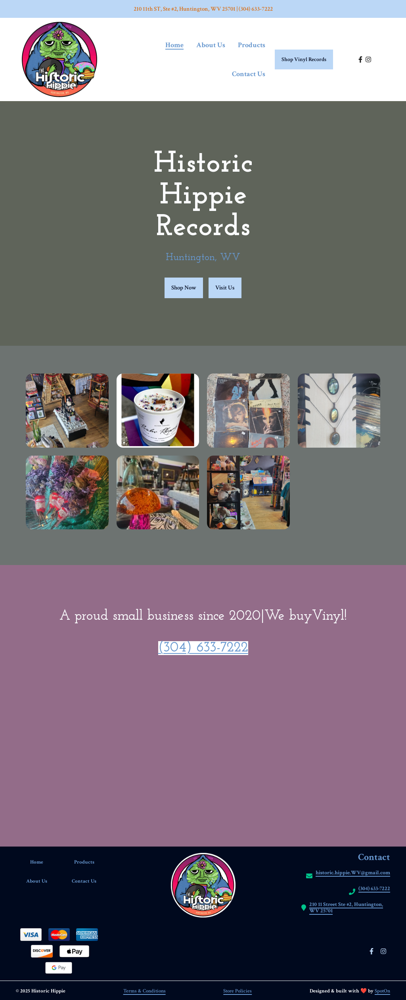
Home (41, 862)
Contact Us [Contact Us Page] (248, 74)
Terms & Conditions (144, 991)
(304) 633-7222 (203, 648)
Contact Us (88, 881)
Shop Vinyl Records (304, 59)
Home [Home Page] (174, 45)
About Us (41, 881)
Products (89, 862)
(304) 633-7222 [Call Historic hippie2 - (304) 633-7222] (374, 888)
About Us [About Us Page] (210, 45)
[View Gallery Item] (67, 411)
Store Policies (237, 991)
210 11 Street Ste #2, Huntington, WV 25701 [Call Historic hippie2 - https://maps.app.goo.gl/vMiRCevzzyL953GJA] (346, 907)
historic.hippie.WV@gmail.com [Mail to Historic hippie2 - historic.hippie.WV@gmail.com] (353, 873)
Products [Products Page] (251, 45)
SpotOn (382, 991)
